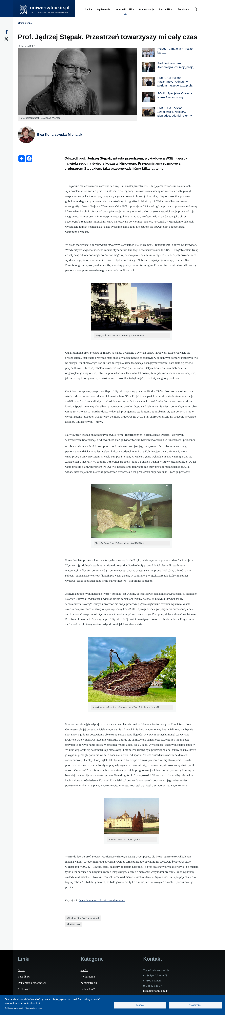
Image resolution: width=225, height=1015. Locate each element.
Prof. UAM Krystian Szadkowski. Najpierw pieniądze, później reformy (174, 111)
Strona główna (24, 23)
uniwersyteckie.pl (50, 7)
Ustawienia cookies (34, 1008)
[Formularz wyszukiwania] (195, 9)
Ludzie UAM (74, 924)
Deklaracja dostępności (32, 982)
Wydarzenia (88, 976)
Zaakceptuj (195, 1005)
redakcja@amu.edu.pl (155, 990)
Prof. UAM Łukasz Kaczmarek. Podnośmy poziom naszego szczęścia (174, 81)
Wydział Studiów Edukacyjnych (83, 918)
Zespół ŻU (24, 976)
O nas (21, 970)
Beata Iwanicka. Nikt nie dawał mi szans (102, 900)
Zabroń (140, 1005)
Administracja (89, 982)
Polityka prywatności (14, 1008)
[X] (6, 39)
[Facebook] (6, 32)
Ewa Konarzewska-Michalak (59, 134)
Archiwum (24, 989)
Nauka (84, 970)
